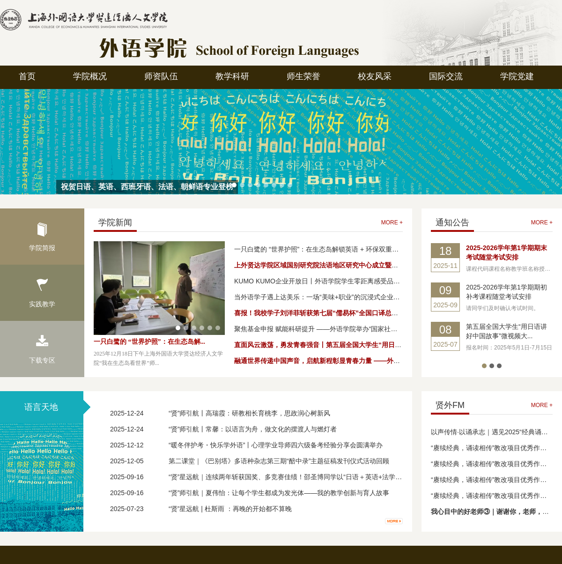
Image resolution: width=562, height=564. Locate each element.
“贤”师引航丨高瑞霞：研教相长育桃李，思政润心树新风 (249, 413)
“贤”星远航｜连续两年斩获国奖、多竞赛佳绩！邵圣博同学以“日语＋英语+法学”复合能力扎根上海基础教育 (322, 477)
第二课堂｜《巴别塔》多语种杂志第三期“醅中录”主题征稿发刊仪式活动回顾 (279, 461)
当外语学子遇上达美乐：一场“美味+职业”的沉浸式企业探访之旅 (327, 297)
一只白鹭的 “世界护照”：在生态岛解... (149, 341)
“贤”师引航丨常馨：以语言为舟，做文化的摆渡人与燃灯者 (253, 429)
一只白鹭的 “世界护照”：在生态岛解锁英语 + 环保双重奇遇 (319, 249)
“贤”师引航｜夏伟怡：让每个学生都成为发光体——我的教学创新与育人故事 (279, 493)
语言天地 (41, 407)
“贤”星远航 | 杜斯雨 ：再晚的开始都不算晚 (230, 508)
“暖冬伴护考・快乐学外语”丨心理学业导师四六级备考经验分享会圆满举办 (276, 445)
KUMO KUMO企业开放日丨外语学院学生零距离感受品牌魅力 (323, 281)
